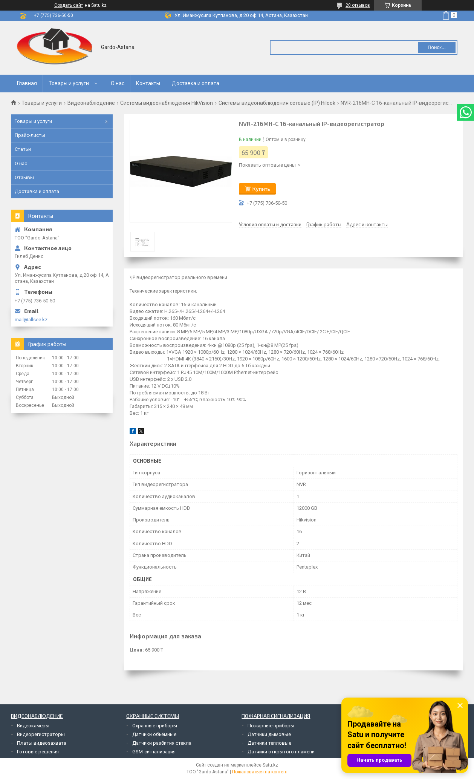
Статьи (23, 149)
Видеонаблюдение (91, 103)
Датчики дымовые (269, 734)
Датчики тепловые (269, 743)
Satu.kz (270, 765)
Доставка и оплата (195, 83)
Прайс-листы (30, 135)
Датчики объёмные (154, 734)
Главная (27, 83)
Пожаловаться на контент (260, 771)
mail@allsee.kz (31, 319)
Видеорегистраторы (41, 734)
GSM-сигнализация (154, 751)
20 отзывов (358, 5)
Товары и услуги (69, 83)
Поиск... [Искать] (437, 47)
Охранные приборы (154, 725)
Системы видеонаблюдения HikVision (166, 103)
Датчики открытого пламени (281, 751)
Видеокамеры (33, 725)
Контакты (148, 83)
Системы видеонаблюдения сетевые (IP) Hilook (277, 103)
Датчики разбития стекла (161, 743)
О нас (117, 83)
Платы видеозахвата (41, 743)
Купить (261, 189)
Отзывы (24, 177)
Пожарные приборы (271, 725)
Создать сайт (68, 5)
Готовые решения (38, 751)
